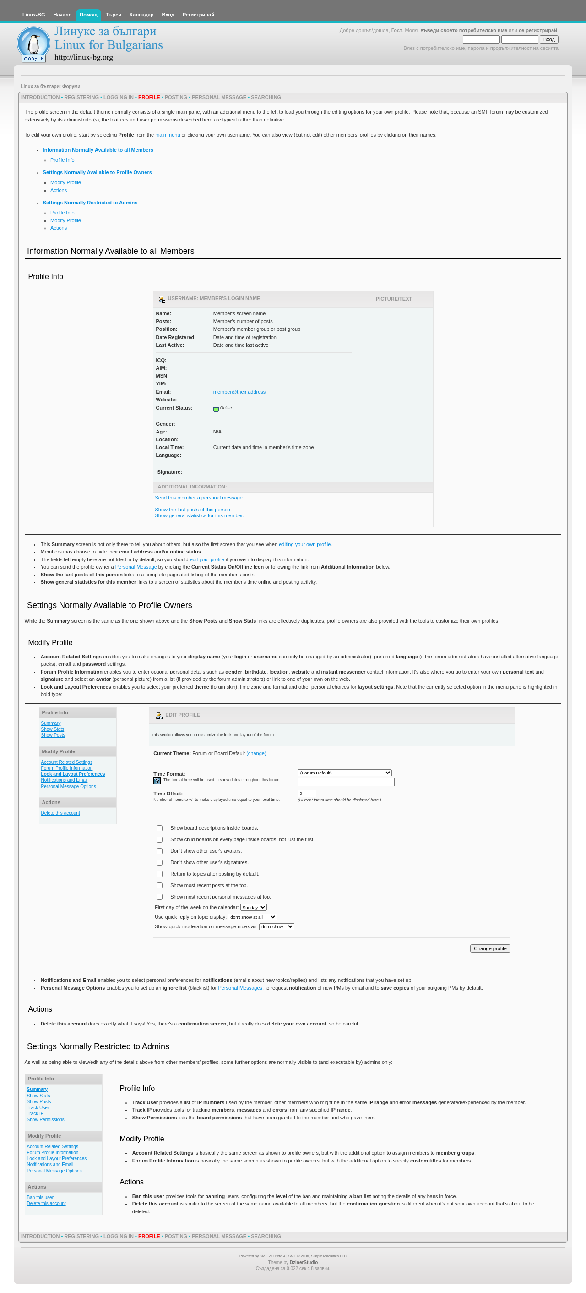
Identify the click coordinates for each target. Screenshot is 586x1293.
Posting (176, 97)
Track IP (35, 1113)
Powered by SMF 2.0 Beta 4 (262, 1256)
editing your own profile (305, 544)
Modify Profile (65, 182)
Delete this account (60, 813)
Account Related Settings (66, 762)
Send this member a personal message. (199, 497)
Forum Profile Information (67, 768)
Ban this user (40, 1197)
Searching (266, 97)
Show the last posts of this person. (193, 509)
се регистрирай (538, 30)
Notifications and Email (64, 780)
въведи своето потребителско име (463, 30)
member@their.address (239, 391)
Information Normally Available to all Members (98, 150)
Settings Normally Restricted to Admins (90, 202)
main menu (167, 134)
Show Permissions (46, 1119)
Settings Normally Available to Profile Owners (97, 172)
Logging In (118, 97)
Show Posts (53, 735)
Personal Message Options (68, 786)
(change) (256, 753)
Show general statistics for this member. (199, 515)
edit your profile (207, 559)
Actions (58, 190)
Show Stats (53, 729)
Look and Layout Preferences (73, 774)
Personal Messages (240, 988)
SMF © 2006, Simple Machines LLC (317, 1256)
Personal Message (219, 97)
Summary (51, 723)
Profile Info (62, 160)
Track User (38, 1107)
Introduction (40, 97)
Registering (81, 97)
